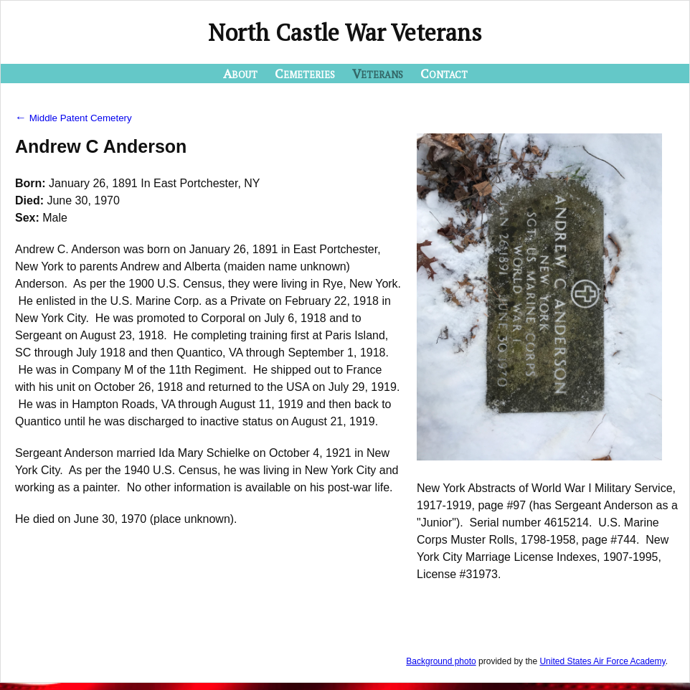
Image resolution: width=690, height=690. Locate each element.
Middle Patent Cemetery (73, 118)
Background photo (441, 661)
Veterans (377, 73)
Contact (444, 73)
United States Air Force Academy (602, 661)
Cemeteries (305, 73)
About (240, 73)
